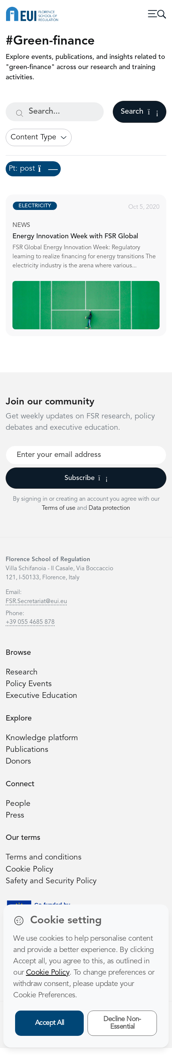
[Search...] (55, 111)
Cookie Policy (29, 869)
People (18, 804)
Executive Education (41, 696)
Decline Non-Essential (122, 1023)
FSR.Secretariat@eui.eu (36, 602)
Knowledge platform (42, 738)
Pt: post (33, 169)
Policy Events (29, 684)
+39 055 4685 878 (30, 622)
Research (22, 672)
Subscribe (86, 478)
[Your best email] (86, 455)
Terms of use (59, 508)
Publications (27, 750)
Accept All (49, 1023)
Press (15, 815)
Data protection (109, 508)
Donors (18, 761)
